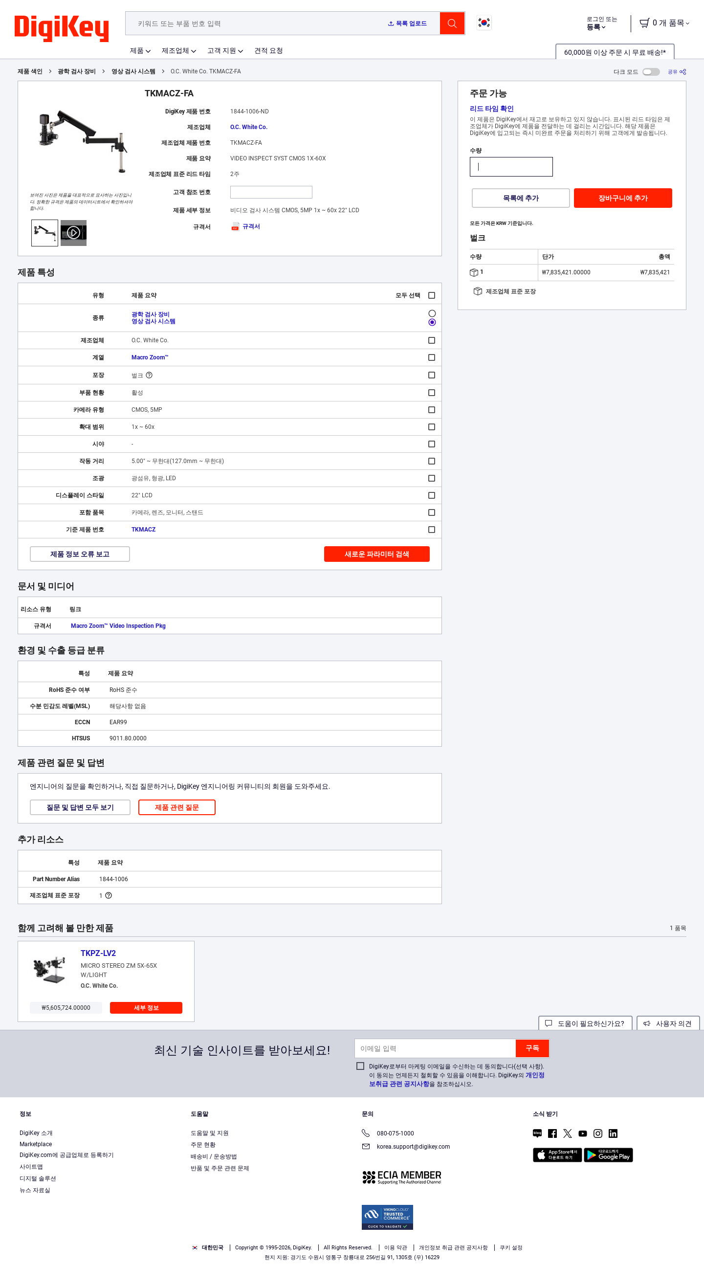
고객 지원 (221, 50)
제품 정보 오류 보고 (80, 554)
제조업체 (175, 50)
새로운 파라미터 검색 (377, 554)
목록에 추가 (521, 198)
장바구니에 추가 (623, 198)
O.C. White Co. (248, 127)
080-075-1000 (388, 1134)
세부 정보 (146, 1007)
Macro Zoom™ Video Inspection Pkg (118, 625)
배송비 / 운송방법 (214, 1156)
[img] (62, 29)
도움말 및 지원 (210, 1133)
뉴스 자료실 (35, 1190)
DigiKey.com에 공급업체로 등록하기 (67, 1155)
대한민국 (207, 1247)
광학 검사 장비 (77, 71)
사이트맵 (31, 1166)
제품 (137, 50)
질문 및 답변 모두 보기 (80, 807)
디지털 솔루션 (38, 1178)
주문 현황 (203, 1144)
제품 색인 (30, 71)
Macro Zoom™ (150, 357)
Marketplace (36, 1144)
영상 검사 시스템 (133, 71)
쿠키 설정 (511, 1247)
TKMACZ (143, 529)
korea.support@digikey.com (406, 1147)
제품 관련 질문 (177, 807)
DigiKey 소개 (36, 1133)
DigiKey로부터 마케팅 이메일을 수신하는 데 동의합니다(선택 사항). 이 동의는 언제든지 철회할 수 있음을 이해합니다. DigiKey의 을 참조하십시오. (457, 1075)
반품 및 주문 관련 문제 (220, 1168)
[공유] (677, 72)
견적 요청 (268, 50)
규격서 (245, 226)
